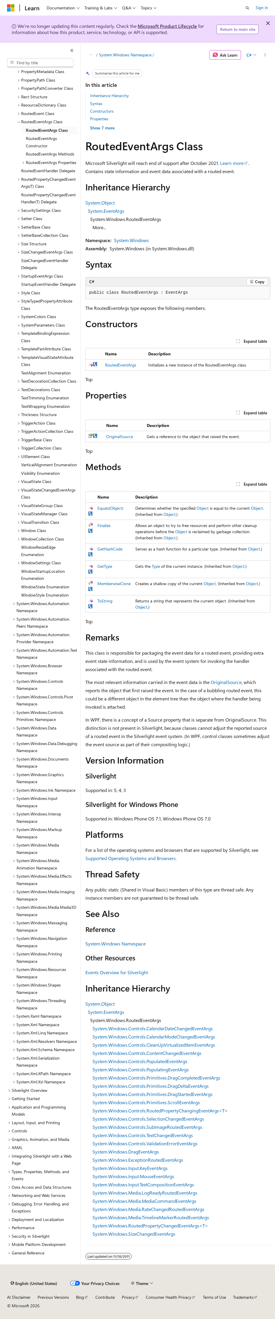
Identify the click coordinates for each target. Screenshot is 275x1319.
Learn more (232, 163)
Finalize (103, 525)
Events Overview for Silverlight (116, 972)
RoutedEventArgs (120, 365)
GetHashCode (109, 549)
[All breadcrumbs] (90, 55)
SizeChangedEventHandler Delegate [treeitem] (44, 264)
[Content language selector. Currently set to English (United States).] (34, 1283)
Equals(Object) (110, 508)
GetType (104, 566)
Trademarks (243, 1297)
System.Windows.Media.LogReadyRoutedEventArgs (144, 1193)
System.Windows (131, 240)
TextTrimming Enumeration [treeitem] (45, 398)
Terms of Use (214, 1297)
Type (156, 566)
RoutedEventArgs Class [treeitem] (47, 130)
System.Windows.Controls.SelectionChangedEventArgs (148, 1119)
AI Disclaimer (19, 1297)
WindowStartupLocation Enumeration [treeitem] (43, 574)
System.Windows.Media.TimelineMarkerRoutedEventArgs (150, 1217)
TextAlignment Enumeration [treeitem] (46, 373)
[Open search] (247, 8)
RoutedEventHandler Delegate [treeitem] (48, 170)
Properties (99, 118)
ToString (104, 601)
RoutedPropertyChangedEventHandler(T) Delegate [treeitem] (48, 198)
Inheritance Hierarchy (109, 95)
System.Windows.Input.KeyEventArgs (130, 1168)
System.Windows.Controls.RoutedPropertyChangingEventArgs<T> (160, 1110)
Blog (80, 1297)
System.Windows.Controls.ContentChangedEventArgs (146, 1053)
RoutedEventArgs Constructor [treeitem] (41, 142)
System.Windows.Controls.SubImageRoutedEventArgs (147, 1127)
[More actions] (265, 55)
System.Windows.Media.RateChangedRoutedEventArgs (148, 1209)
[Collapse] (72, 50)
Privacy (128, 1297)
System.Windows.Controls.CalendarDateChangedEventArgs (152, 1028)
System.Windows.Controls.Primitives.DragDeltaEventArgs (150, 1086)
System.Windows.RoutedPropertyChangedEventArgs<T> (150, 1225)
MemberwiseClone (114, 583)
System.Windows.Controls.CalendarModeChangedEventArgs (153, 1036)
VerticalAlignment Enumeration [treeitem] (49, 464)
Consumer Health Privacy (168, 1297)
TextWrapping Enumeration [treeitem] (45, 406)
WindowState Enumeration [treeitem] (45, 587)
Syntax (96, 103)
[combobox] (40, 62)
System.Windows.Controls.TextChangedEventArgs (142, 1135)
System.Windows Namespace (125, 55)
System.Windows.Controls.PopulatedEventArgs (139, 1061)
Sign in (262, 7)
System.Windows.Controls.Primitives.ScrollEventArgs (146, 1102)
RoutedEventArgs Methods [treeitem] (50, 154)
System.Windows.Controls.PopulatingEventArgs (140, 1069)
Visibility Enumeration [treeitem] (40, 473)
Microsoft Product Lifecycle (167, 26)
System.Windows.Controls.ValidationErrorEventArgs (145, 1143)
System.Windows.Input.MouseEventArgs (133, 1176)
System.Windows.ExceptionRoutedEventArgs (137, 1160)
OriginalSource (119, 436)
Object (203, 508)
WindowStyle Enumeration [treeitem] (45, 595)
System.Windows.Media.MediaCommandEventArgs (144, 1201)
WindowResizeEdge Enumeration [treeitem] (38, 550)
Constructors (102, 111)
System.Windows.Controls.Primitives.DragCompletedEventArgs (156, 1078)
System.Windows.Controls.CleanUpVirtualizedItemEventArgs (153, 1045)
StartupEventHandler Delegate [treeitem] (48, 284)
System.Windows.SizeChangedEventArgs (133, 1234)
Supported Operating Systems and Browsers (130, 858)
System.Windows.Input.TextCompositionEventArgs (143, 1184)
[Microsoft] (11, 8)
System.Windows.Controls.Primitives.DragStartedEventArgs (152, 1094)
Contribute (105, 1297)
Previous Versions (53, 1297)
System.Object (100, 203)
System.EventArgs (106, 211)
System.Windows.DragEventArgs (125, 1152)
